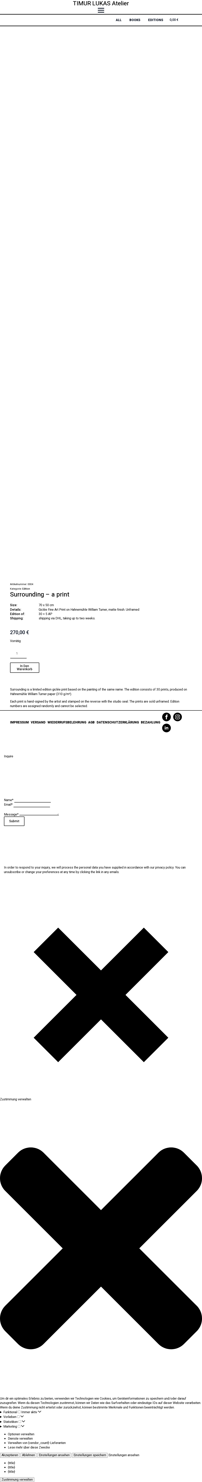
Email (8, 804)
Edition (26, 589)
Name (9, 800)
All (119, 20)
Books (134, 20)
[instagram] (177, 717)
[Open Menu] (101, 10)
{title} (11, 1463)
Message (11, 814)
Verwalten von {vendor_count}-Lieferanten (37, 1443)
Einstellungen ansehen (54, 1455)
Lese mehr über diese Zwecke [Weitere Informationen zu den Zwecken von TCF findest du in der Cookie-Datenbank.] (29, 1447)
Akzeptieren (10, 1455)
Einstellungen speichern (90, 1455)
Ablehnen (28, 1455)
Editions (155, 20)
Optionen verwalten (21, 1434)
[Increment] (24, 654)
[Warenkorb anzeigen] (179, 20)
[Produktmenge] (18, 653)
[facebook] (166, 717)
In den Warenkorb (24, 668)
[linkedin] (166, 728)
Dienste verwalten (20, 1438)
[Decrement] (13, 654)
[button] (101, 1249)
